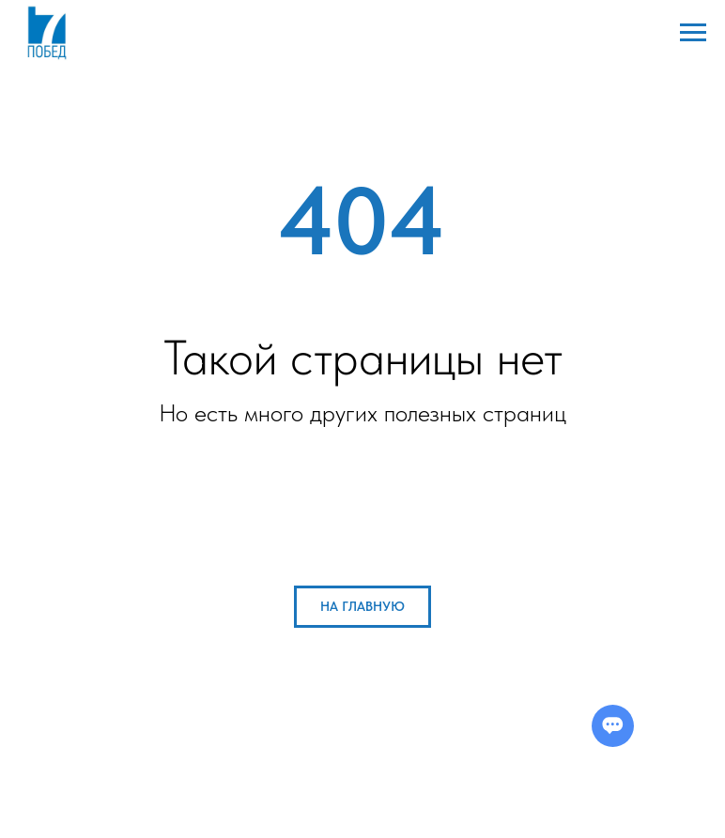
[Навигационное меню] (693, 32)
